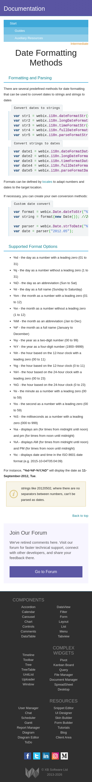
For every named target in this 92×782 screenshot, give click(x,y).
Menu (64, 631)
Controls (28, 626)
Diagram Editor (28, 737)
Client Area (64, 737)
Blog (63, 732)
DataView (63, 607)
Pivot (63, 660)
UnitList (28, 674)
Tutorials (64, 727)
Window (28, 684)
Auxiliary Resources (29, 38)
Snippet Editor (63, 708)
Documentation (24, 8)
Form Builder (63, 722)
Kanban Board (63, 665)
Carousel (28, 617)
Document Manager (64, 679)
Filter (63, 612)
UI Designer (63, 713)
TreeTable (28, 669)
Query (63, 670)
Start (13, 23)
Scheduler (28, 718)
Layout (63, 621)
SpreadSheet (63, 684)
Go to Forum (46, 572)
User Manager (28, 708)
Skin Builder (63, 718)
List (63, 626)
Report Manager (28, 727)
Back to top (80, 516)
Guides (20, 31)
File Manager (63, 675)
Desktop (63, 689)
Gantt (28, 722)
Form (63, 617)
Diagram (28, 732)
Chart (28, 621)
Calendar (28, 612)
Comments (28, 631)
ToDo (28, 742)
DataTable (28, 636)
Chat (28, 713)
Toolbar (28, 660)
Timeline (28, 655)
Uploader (28, 679)
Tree (28, 665)
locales (47, 182)
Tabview (63, 636)
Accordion (28, 607)
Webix (32, 772)
